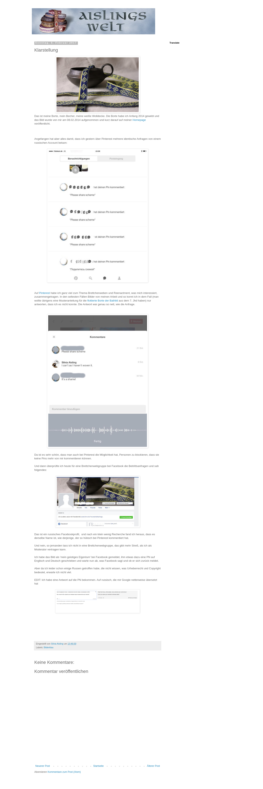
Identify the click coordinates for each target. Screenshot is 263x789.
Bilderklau (48, 647)
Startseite (98, 766)
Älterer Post (153, 766)
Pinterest (45, 293)
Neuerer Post (42, 766)
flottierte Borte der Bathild (102, 300)
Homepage (139, 119)
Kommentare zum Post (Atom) (64, 772)
